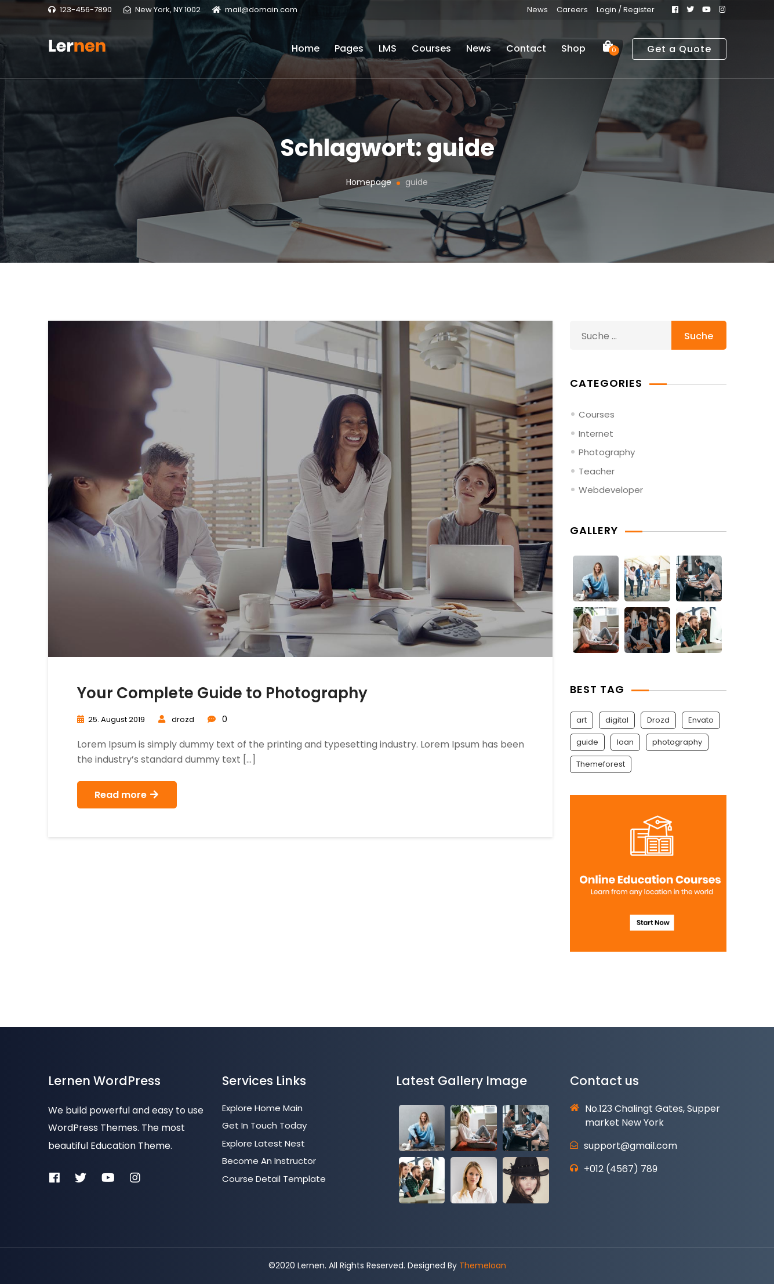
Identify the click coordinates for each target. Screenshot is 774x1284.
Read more (127, 794)
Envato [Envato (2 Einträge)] (701, 720)
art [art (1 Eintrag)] (581, 720)
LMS (388, 52)
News (537, 9)
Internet (596, 433)
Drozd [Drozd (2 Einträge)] (658, 720)
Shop (573, 52)
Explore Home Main (262, 1108)
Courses (431, 52)
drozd (183, 719)
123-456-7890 (86, 9)
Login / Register (626, 9)
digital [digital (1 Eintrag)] (616, 720)
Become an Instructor (269, 1161)
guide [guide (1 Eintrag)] (587, 742)
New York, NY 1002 (168, 9)
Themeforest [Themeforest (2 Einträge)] (600, 764)
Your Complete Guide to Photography (222, 693)
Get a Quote (679, 52)
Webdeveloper (611, 490)
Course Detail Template (274, 1179)
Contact (526, 52)
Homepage (368, 182)
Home (305, 52)
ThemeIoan (482, 1265)
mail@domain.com (261, 9)
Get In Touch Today (264, 1125)
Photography (607, 452)
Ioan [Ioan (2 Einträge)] (625, 742)
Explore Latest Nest (263, 1143)
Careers (572, 9)
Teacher (597, 471)
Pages (349, 52)
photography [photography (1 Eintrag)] (677, 742)
